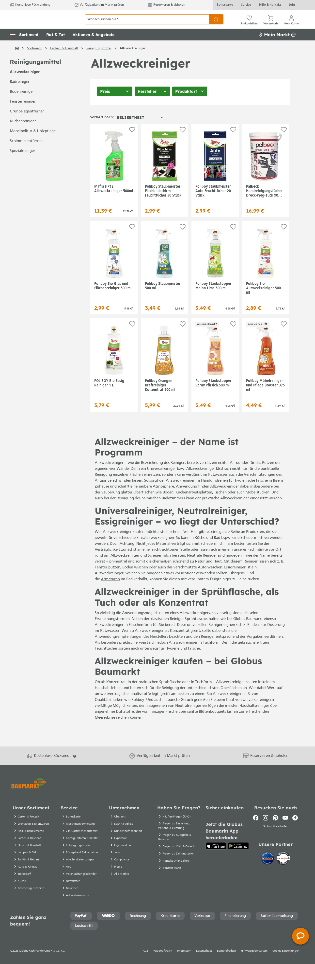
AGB (145, 950)
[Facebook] (256, 817)
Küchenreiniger (23, 132)
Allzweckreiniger (25, 83)
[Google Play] (238, 846)
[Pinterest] (275, 817)
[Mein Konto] (291, 24)
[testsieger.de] (283, 859)
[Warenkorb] (270, 24)
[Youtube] (285, 817)
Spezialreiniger (22, 162)
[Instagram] (265, 817)
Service (246, 4)
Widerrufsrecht (162, 950)
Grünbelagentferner (27, 123)
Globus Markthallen (275, 827)
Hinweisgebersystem (254, 950)
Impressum (184, 950)
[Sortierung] (140, 128)
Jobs (292, 4)
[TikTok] (295, 817)
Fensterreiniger (23, 113)
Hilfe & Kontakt (270, 4)
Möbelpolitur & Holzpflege (33, 142)
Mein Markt (277, 45)
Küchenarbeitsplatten (193, 504)
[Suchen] (216, 25)
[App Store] (215, 846)
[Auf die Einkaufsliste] (132, 141)
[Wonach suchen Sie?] (147, 25)
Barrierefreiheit (226, 950)
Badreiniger (20, 93)
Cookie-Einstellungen (285, 950)
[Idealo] (268, 859)
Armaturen (110, 590)
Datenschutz (204, 950)
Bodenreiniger (22, 103)
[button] (24, 46)
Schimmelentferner (26, 152)
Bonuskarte (225, 4)
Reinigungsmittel (35, 72)
